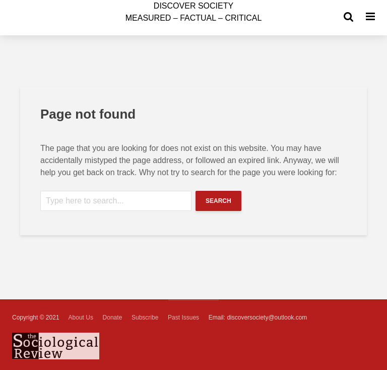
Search (218, 200)
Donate (112, 317)
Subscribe (145, 317)
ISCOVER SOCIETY (193, 6)
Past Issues (183, 317)
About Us (81, 317)
